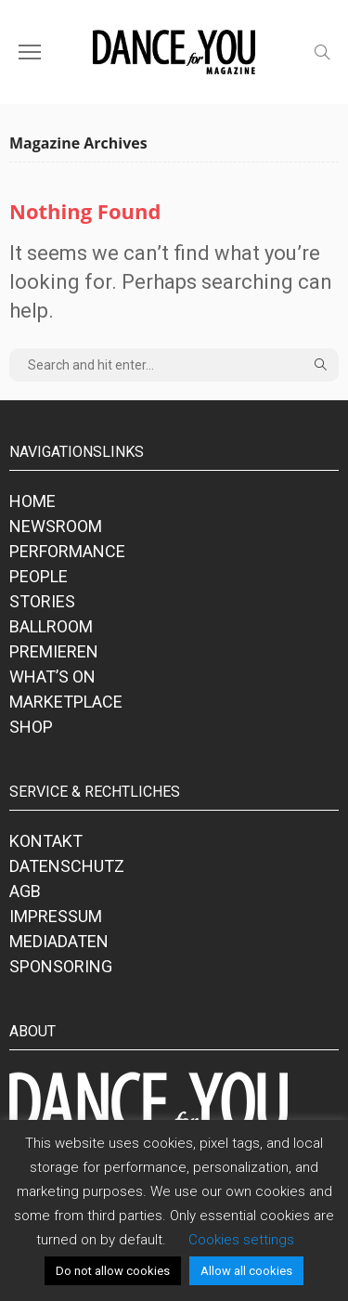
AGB (25, 891)
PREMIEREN (53, 651)
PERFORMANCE (67, 551)
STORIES (42, 601)
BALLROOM (51, 626)
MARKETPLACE (65, 701)
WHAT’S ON (52, 676)
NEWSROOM (55, 526)
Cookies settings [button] (241, 1239)
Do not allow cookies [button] (113, 1271)
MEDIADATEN (59, 941)
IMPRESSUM (55, 916)
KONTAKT (46, 841)
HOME (32, 501)
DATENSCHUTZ (66, 866)
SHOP (31, 726)
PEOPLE (38, 576)
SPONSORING (60, 966)
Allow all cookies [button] (246, 1271)
